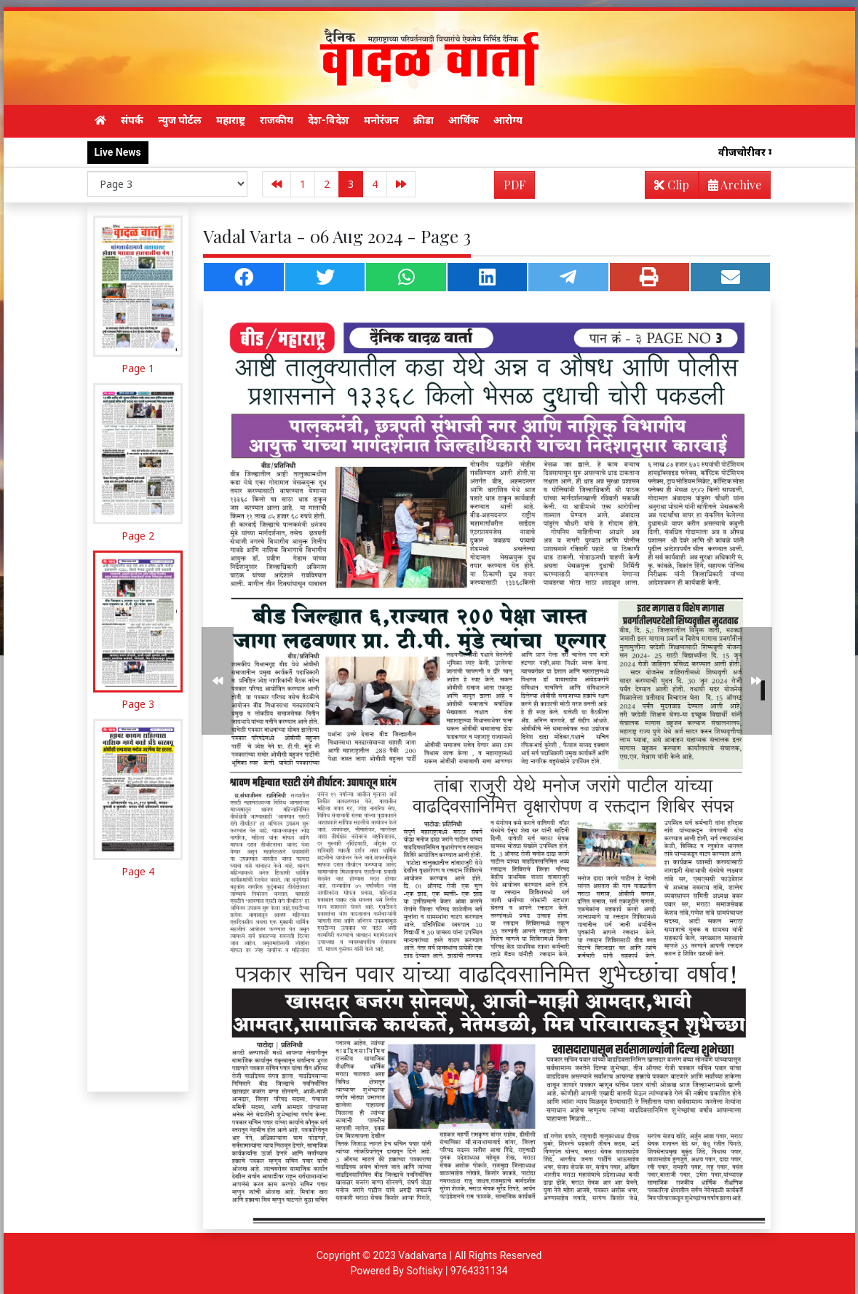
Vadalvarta (422, 1255)
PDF (514, 184)
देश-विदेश (328, 120)
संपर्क (132, 120)
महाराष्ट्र (230, 120)
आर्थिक (463, 120)
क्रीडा (423, 120)
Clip (671, 184)
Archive (730, 187)
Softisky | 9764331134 (456, 1271)
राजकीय (276, 120)
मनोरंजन (381, 120)
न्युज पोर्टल (180, 120)
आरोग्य (508, 120)
